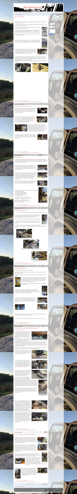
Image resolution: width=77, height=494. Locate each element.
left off (19, 24)
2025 (58, 20)
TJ (38, 101)
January (59, 25)
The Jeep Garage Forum (27, 12)
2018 (58, 33)
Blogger (44, 490)
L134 (32, 101)
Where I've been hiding (19, 16)
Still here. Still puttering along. (21, 268)
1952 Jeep (18, 101)
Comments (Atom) (21, 486)
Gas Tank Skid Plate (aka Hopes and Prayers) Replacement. (27, 328)
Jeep (30, 101)
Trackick (40, 101)
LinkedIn (51, 17)
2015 (58, 37)
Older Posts (44, 484)
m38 (33, 101)
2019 (58, 32)
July (59, 21)
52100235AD (19, 429)
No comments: (25, 100)
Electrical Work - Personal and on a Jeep (23, 106)
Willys (38, 152)
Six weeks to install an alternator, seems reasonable (25, 434)
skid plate (30, 429)
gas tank (25, 429)
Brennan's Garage (26, 101)
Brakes (18, 205)
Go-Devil (22, 481)
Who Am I (20, 12)
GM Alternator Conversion (24, 152)
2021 (58, 31)
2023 (58, 28)
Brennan (22, 101)
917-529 (23, 429)
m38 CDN (36, 101)
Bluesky (51, 18)
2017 (58, 35)
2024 (58, 27)
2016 (58, 36)
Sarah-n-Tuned (17, 136)
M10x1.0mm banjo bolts (21, 197)
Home (16, 12)
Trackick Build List (18, 157)
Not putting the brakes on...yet (21, 210)
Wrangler (29, 323)
